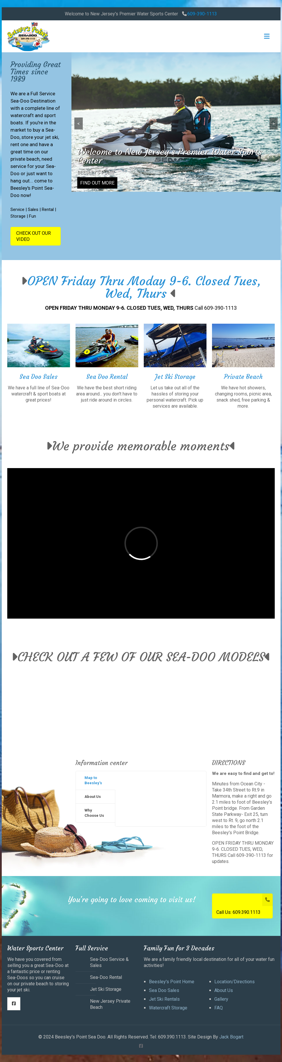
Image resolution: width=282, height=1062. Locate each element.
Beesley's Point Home (171, 981)
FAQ (218, 1008)
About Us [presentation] (93, 796)
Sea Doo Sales (164, 990)
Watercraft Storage (168, 1008)
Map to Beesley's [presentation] (93, 780)
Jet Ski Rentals (164, 999)
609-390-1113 (202, 14)
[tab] (95, 780)
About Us (223, 990)
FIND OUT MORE (97, 183)
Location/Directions (234, 981)
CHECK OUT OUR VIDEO (33, 236)
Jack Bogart (231, 1037)
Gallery (221, 999)
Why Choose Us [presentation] (94, 813)
